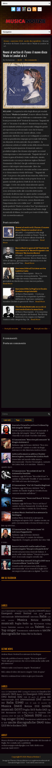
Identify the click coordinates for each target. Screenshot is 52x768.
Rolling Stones (28, 713)
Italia (43, 616)
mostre (11, 620)
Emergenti (6, 613)
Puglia (18, 623)
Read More (29, 263)
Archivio (28, 420)
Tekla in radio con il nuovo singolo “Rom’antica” (21, 668)
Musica (22, 620)
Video (24, 634)
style (32, 627)
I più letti (7, 420)
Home (6, 41)
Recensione (39, 624)
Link (49, 617)
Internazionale (7, 617)
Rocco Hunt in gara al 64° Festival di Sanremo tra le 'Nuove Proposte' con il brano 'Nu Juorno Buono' (32, 250)
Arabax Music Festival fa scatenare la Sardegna (21, 654)
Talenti (39, 627)
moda (3, 620)
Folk (35, 614)
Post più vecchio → (42, 329)
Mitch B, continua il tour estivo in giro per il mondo (22, 676)
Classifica (32, 611)
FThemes (13, 760)
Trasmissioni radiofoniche (28, 631)
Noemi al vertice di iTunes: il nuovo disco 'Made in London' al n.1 (25, 53)
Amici (3, 611)
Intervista (34, 617)
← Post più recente (10, 329)
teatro (48, 627)
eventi (18, 613)
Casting (18, 611)
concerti (40, 610)
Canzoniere (10, 611)
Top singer (8, 630)
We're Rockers (34, 634)
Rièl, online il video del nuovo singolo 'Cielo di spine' (23, 672)
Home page (26, 329)
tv (41, 631)
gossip (48, 613)
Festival (27, 613)
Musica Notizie (33, 757)
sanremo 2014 (17, 41)
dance (48, 611)
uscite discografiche (32, 41)
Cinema (25, 611)
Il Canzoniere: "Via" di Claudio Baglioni (31, 485)
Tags (18, 420)
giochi (41, 614)
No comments (31, 60)
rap (31, 624)
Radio (26, 623)
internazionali (22, 616)
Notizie (34, 620)
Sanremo (12, 627)
